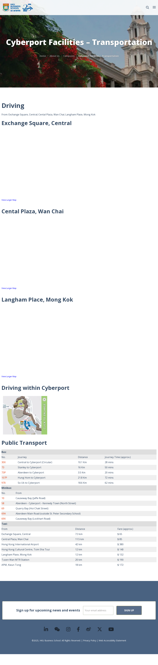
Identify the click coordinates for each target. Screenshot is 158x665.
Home (43, 55)
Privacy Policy (89, 651)
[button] (147, 7)
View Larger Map (9, 200)
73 (3, 467)
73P (4, 472)
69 (3, 508)
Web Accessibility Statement (112, 651)
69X (4, 518)
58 (3, 503)
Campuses (69, 55)
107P (4, 477)
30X (4, 462)
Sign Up (107, 621)
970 (4, 482)
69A (4, 513)
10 (3, 498)
